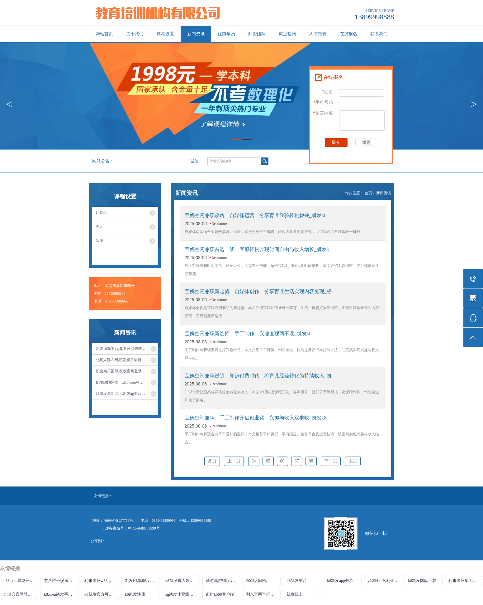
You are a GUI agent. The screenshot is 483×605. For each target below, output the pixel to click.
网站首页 (104, 33)
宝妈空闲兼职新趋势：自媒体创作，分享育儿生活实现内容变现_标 (258, 291)
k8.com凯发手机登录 (61, 594)
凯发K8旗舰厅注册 (141, 580)
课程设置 (165, 33)
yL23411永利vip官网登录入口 (384, 580)
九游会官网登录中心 (20, 594)
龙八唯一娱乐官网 (60, 580)
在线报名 (348, 33)
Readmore (219, 223)
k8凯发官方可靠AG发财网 (101, 594)
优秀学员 (226, 33)
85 (268, 461)
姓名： (329, 92)
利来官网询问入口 (262, 594)
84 (254, 461)
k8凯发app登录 (340, 580)
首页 (368, 193)
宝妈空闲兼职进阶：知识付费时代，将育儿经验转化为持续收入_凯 (258, 375)
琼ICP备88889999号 (144, 528)
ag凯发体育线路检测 (182, 594)
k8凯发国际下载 (422, 580)
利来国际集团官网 (464, 580)
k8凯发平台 (296, 580)
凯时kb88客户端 (220, 594)
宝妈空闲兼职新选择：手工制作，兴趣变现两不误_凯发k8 (248, 333)
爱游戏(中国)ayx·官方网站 (223, 580)
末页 (352, 461)
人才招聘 (318, 33)
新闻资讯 (196, 33)
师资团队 (257, 33)
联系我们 (379, 33)
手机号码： (325, 102)
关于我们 (135, 33)
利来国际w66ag (97, 580)
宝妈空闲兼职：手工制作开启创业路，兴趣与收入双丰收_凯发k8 (256, 417)
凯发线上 (294, 594)
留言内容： (325, 113)
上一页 (233, 461)
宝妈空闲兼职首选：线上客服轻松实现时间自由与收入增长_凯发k (257, 249)
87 (297, 461)
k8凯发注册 (135, 594)
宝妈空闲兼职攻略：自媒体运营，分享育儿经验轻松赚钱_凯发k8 (256, 215)
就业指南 (287, 33)
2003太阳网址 (258, 580)
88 (311, 461)
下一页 (330, 461)
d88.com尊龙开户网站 (20, 580)
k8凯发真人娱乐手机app (182, 580)
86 (282, 461)
